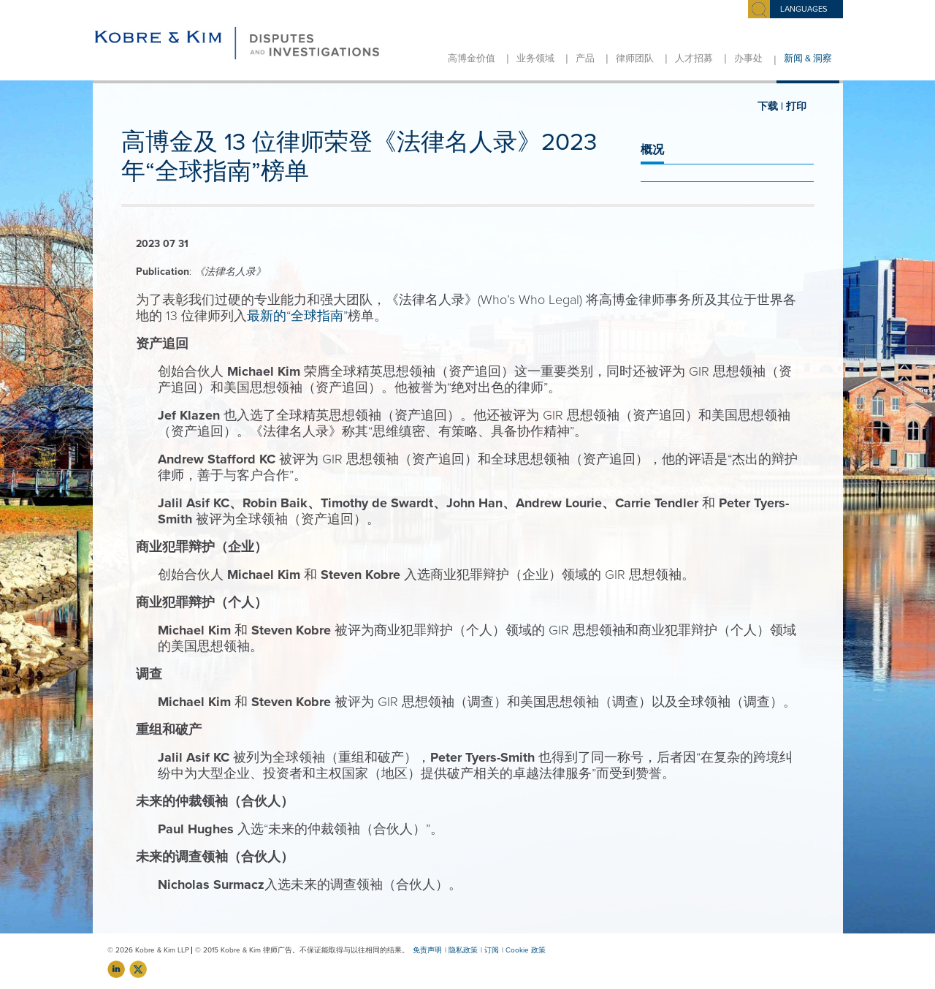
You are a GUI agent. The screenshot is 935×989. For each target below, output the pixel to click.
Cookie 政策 (525, 950)
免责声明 (427, 950)
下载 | (770, 106)
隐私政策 (463, 950)
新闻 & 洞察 (808, 58)
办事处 (748, 58)
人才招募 (694, 58)
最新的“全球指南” (297, 316)
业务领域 (535, 58)
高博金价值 (471, 58)
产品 (585, 58)
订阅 (491, 950)
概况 (652, 150)
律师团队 (635, 58)
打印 (796, 106)
